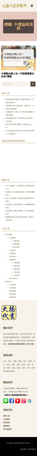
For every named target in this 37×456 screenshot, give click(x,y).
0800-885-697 (22, 388)
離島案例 (12, 297)
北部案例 (12, 288)
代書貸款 (16, 241)
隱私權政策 (32, 449)
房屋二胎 (6, 416)
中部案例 (12, 285)
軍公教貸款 (13, 278)
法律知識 (16, 272)
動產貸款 (16, 244)
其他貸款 (12, 238)
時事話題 (16, 269)
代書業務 (16, 263)
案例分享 (9, 282)
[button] (29, 6)
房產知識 (16, 266)
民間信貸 (12, 256)
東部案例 (12, 294)
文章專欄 (9, 235)
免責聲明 (23, 449)
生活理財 (16, 275)
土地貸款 (12, 250)
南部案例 (12, 291)
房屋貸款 (12, 253)
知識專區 (12, 260)
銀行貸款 (16, 247)
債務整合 (6, 426)
